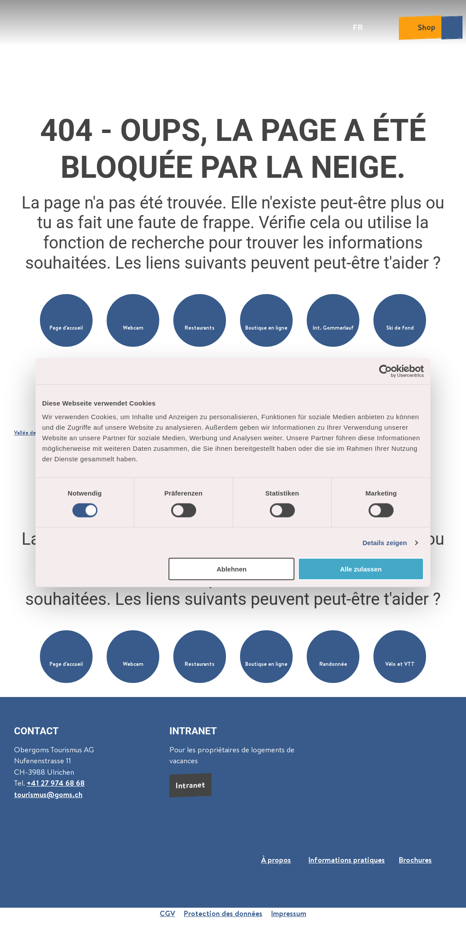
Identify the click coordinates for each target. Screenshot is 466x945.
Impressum (288, 913)
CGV (167, 913)
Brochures (415, 860)
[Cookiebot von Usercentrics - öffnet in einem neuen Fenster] (385, 370)
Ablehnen (232, 569)
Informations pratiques (346, 860)
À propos (276, 860)
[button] (66, 320)
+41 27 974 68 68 (56, 783)
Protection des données (223, 913)
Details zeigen (384, 542)
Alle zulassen (361, 569)
